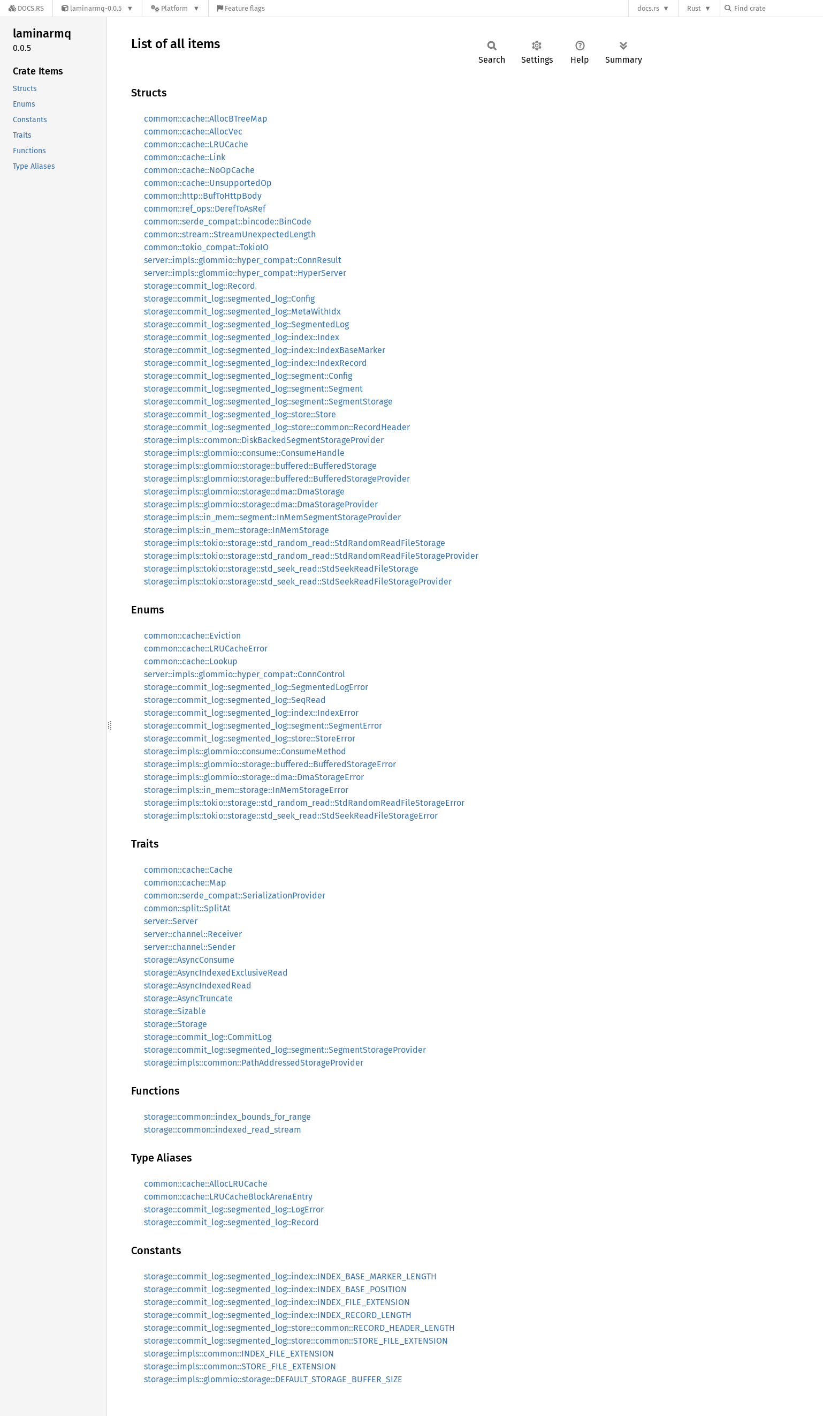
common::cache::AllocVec (193, 131)
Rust (694, 8)
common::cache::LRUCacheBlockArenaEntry (228, 1197)
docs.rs (648, 8)
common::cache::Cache (188, 870)
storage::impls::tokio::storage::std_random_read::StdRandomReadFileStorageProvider (311, 556)
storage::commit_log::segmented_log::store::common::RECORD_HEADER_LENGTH (299, 1328)
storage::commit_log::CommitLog (207, 1037)
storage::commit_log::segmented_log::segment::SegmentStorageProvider (285, 1050)
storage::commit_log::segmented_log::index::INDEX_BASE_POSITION (275, 1289)
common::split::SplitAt (187, 908)
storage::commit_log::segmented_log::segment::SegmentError (263, 726)
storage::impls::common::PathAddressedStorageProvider (253, 1063)
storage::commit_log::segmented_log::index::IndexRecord (255, 363)
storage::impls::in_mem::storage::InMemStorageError (246, 790)
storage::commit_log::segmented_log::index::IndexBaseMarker (264, 350)
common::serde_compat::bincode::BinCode (227, 221)
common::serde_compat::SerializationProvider (234, 895)
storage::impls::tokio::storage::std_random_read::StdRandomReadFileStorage (294, 543)
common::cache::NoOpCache (199, 170)
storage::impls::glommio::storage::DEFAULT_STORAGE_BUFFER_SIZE (273, 1379)
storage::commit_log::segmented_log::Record (231, 1222)
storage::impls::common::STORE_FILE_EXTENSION (240, 1366)
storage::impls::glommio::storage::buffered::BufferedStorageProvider (277, 479)
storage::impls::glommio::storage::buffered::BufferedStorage (260, 466)
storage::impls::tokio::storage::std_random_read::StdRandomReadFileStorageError (304, 803)
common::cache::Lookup (191, 661)
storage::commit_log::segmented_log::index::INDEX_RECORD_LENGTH (277, 1315)
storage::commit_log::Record (199, 286)
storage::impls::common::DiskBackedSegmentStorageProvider (264, 440)
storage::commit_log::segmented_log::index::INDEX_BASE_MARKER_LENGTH (290, 1276)
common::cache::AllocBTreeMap (206, 119)
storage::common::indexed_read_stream (222, 1130)
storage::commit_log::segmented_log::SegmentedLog (246, 324)
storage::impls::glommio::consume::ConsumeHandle (244, 453)
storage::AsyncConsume (189, 960)
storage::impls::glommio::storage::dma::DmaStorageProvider (261, 504)
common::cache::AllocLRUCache (206, 1184)
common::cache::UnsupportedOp (208, 183)
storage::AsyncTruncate (188, 998)
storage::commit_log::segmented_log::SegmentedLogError (256, 687)
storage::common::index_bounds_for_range (227, 1117)
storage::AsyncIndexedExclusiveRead (216, 973)
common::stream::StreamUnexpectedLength (230, 234)
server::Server (170, 921)
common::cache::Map (185, 883)
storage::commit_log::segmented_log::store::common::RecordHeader (277, 427)
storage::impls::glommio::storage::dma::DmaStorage (244, 491)
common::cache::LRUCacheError (206, 648)
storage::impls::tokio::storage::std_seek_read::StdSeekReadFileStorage (281, 569)
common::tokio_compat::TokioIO (206, 247)
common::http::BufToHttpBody (203, 196)
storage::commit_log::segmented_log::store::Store (240, 414)
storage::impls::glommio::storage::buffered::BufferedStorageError (270, 764)
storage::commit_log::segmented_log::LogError (234, 1209)
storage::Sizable (175, 1011)
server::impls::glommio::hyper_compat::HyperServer (245, 273)
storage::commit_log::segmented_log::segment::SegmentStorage (268, 401)
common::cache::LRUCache (196, 144)
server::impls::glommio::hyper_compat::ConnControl (244, 674)
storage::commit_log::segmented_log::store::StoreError (249, 738)
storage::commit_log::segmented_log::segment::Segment (253, 389)
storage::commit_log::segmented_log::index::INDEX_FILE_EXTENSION (277, 1302)
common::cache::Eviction (192, 636)
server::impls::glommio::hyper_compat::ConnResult (242, 260)
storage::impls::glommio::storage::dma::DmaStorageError (254, 777)
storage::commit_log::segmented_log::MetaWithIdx (242, 311)
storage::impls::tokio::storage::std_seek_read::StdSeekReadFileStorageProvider (298, 581)
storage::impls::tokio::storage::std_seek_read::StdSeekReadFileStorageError (291, 816)
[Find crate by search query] (778, 8)
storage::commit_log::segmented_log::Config (229, 299)
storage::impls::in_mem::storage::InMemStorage (236, 530)
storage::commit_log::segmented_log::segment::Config (248, 376)
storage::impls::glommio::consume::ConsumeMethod (245, 751)
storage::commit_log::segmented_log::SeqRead (235, 700)
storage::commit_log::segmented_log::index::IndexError (251, 713)
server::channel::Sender (189, 947)
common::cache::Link (184, 157)
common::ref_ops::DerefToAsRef (204, 209)
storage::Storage (175, 1024)
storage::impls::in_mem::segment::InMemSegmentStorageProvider (272, 517)
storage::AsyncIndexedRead (198, 985)
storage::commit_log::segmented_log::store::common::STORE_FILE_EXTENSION (296, 1341)
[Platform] (175, 8)
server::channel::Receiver (193, 934)
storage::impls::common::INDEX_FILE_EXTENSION (239, 1353)
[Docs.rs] (26, 8)
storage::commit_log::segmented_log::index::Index (241, 337)
